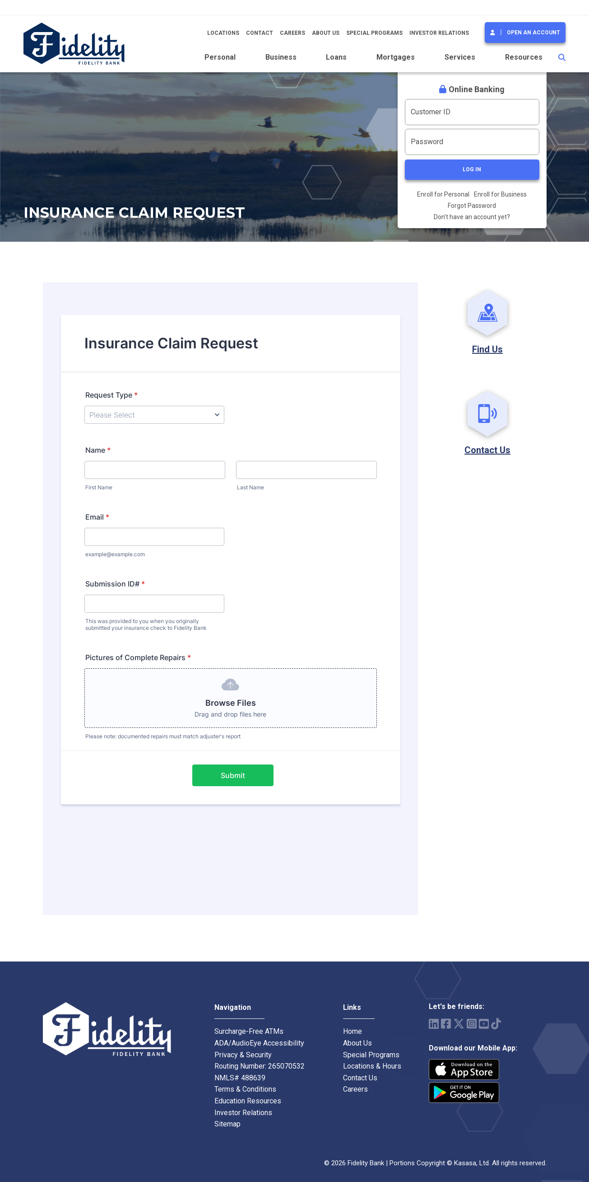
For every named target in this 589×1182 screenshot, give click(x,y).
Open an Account (533, 32)
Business (281, 57)
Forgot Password (472, 205)
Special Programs (374, 33)
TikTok (496, 1023)
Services (460, 57)
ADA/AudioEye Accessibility (259, 1043)
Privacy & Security (243, 1055)
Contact (259, 33)
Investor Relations (439, 33)
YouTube (484, 1023)
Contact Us (487, 450)
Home (352, 1031)
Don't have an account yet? (472, 216)
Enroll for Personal (443, 194)
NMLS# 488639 (239, 1078)
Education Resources (247, 1101)
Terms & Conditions (245, 1089)
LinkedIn (434, 1023)
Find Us (487, 349)
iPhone (464, 1069)
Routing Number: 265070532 (259, 1066)
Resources (524, 57)
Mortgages (395, 57)
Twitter (458, 1023)
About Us (325, 33)
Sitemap (227, 1124)
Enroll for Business (500, 194)
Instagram (472, 1023)
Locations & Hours (372, 1066)
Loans (336, 57)
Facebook (446, 1023)
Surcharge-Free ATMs (248, 1031)
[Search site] (562, 57)
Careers (292, 33)
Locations (223, 33)
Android (464, 1092)
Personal (220, 57)
